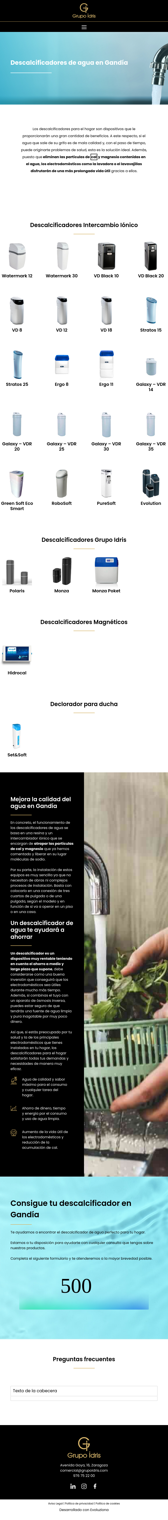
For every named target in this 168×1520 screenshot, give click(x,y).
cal (94, 156)
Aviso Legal (55, 1503)
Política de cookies (108, 1503)
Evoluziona (99, 1509)
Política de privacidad (79, 1503)
